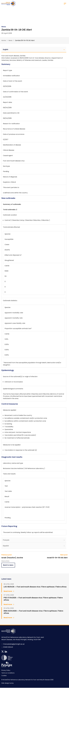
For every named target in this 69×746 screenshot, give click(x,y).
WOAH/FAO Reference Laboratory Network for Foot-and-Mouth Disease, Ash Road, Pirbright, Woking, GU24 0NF (22, 638)
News (10, 40)
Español (34, 546)
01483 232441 (8, 647)
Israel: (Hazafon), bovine (12, 558)
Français (34, 540)
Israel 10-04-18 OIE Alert (57, 558)
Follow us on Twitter (2, 652)
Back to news (8, 565)
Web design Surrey (7, 683)
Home (3, 40)
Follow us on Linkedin (6, 652)
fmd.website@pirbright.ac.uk (14, 644)
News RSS (9, 652)
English (34, 49)
